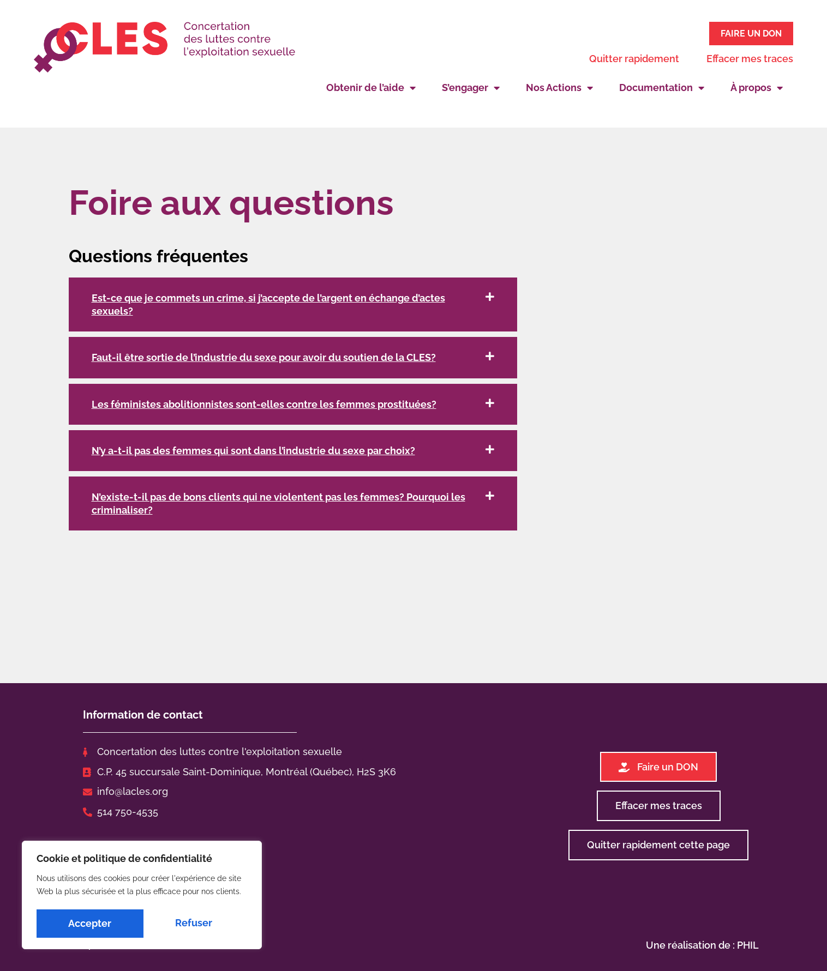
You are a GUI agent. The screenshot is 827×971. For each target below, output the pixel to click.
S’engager (471, 86)
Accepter (193, 923)
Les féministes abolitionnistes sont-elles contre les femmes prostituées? (264, 402)
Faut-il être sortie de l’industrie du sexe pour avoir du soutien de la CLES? (264, 355)
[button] (293, 303)
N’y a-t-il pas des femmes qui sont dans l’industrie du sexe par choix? (253, 449)
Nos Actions (559, 86)
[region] (142, 896)
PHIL (748, 943)
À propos (756, 86)
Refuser (86, 923)
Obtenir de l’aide (371, 86)
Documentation (661, 86)
